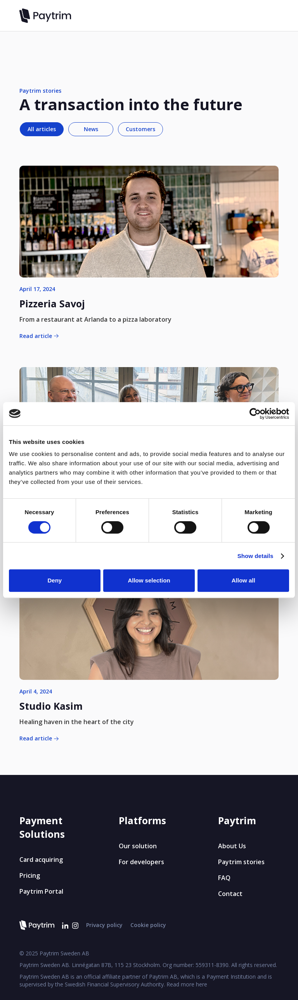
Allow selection (149, 580)
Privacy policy (104, 925)
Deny (54, 580)
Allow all (243, 580)
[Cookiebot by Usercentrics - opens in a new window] (255, 413)
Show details (255, 556)
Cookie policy (148, 925)
